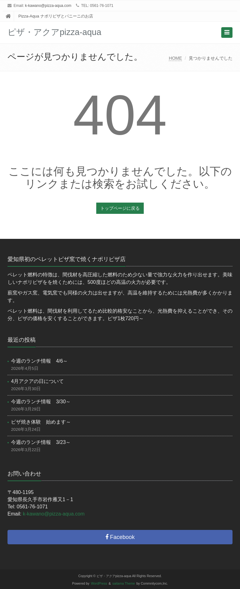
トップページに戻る (120, 208)
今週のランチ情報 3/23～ (41, 442)
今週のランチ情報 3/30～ (41, 401)
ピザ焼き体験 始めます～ (41, 422)
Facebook (120, 537)
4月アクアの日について (37, 381)
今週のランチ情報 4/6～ (39, 361)
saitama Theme (123, 583)
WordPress (99, 583)
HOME (175, 58)
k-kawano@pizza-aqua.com (48, 5)
